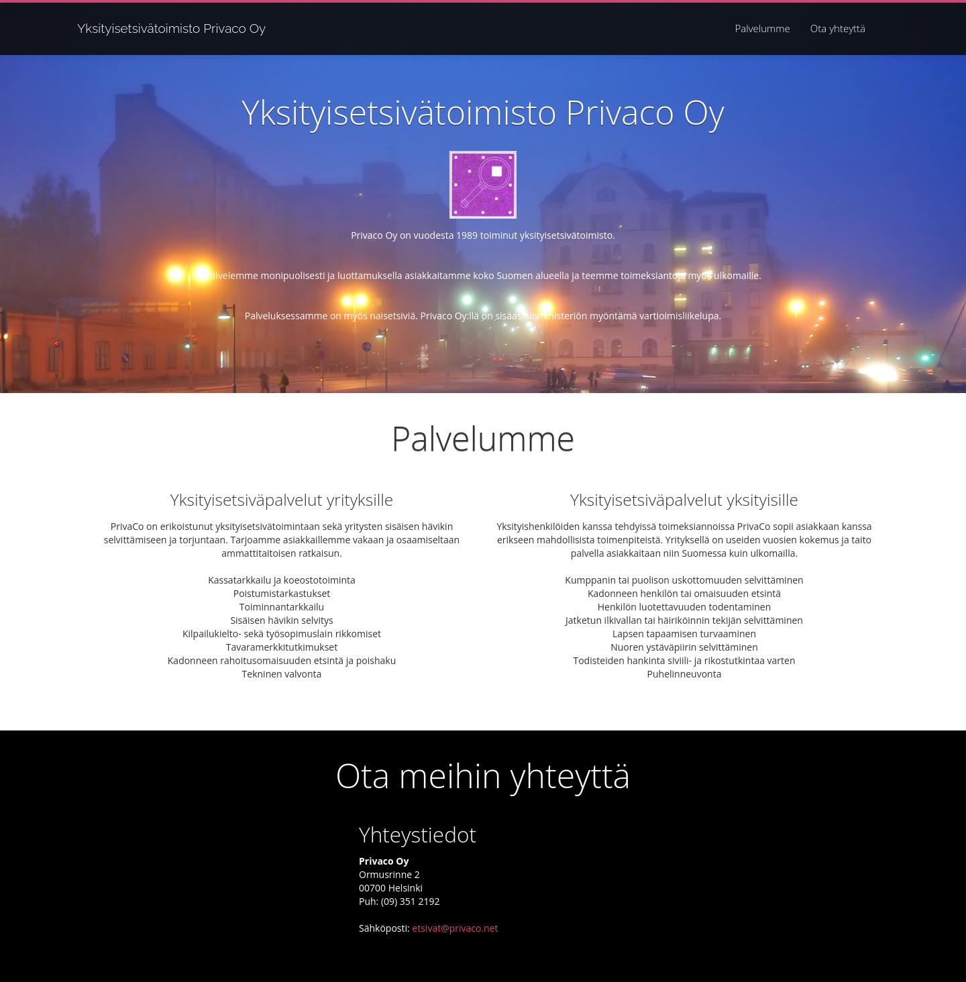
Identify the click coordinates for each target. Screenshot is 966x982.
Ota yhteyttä (837, 28)
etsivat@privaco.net (455, 928)
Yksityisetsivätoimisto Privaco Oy (171, 28)
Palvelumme (762, 28)
